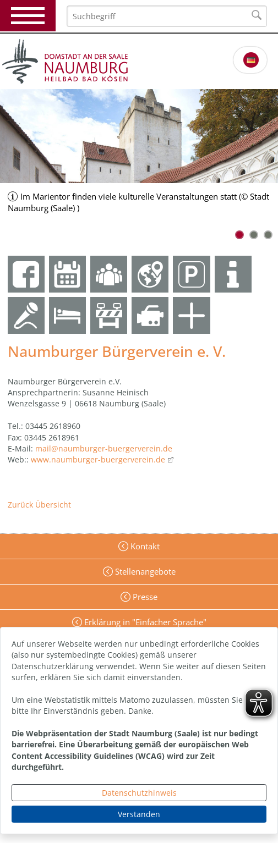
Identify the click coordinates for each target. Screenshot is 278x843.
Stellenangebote (144, 571)
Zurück (20, 504)
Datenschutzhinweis (139, 792)
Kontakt (144, 546)
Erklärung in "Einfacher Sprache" (144, 621)
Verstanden (139, 814)
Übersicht (53, 504)
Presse (143, 596)
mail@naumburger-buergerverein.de (103, 448)
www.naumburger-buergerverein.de (98, 459)
